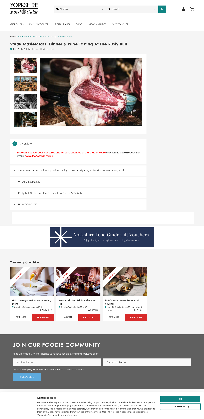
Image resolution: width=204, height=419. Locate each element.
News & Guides (97, 24)
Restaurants (62, 24)
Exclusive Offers (39, 24)
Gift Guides (17, 24)
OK (180, 389)
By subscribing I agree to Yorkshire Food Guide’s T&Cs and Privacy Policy (49, 370)
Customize (180, 397)
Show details (43, 413)
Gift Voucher (120, 24)
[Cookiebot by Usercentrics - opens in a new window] (18, 413)
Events (79, 24)
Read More (21, 317)
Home (13, 37)
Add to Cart (43, 317)
